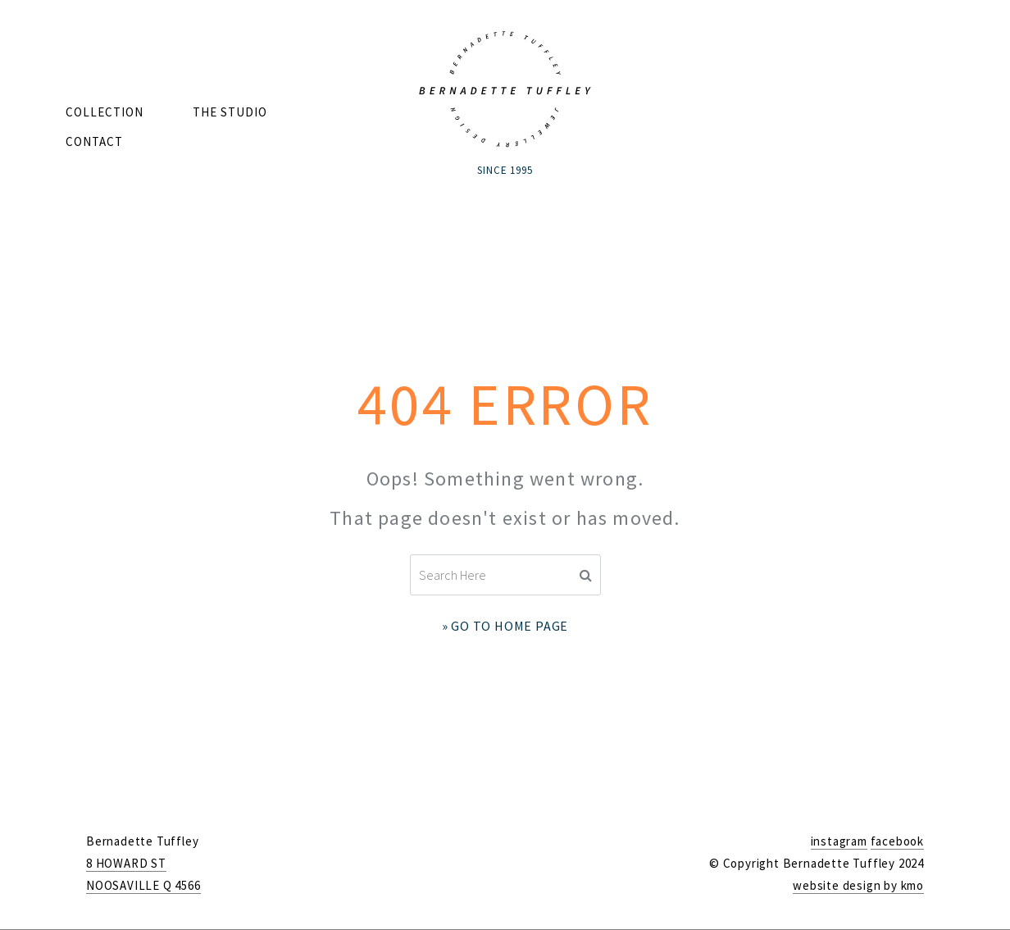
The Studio (230, 112)
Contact (94, 141)
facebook (897, 841)
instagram (839, 841)
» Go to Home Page (505, 626)
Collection (104, 112)
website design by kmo (858, 885)
